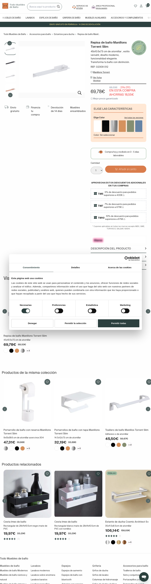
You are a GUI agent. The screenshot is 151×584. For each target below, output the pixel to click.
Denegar (32, 323)
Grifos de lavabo (100, 575)
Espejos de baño (48, 18)
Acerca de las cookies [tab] (120, 267)
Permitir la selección (75, 323)
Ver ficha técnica (97, 79)
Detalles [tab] (75, 267)
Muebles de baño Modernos (14, 570)
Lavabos (30, 18)
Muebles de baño (11, 18)
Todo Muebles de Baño (15, 34)
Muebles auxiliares (95, 18)
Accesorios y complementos (127, 18)
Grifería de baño (72, 18)
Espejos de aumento (72, 570)
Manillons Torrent (101, 72)
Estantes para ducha (64, 34)
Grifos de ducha (100, 570)
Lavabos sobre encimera (43, 575)
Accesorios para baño (40, 34)
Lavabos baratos (39, 579)
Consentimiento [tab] (31, 267)
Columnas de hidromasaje (105, 579)
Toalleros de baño (132, 570)
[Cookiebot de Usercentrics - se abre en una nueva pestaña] (127, 258)
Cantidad (95, 163)
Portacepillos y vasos (133, 579)
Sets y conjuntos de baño (135, 575)
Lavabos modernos (40, 570)
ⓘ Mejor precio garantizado (104, 98)
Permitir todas (118, 323)
